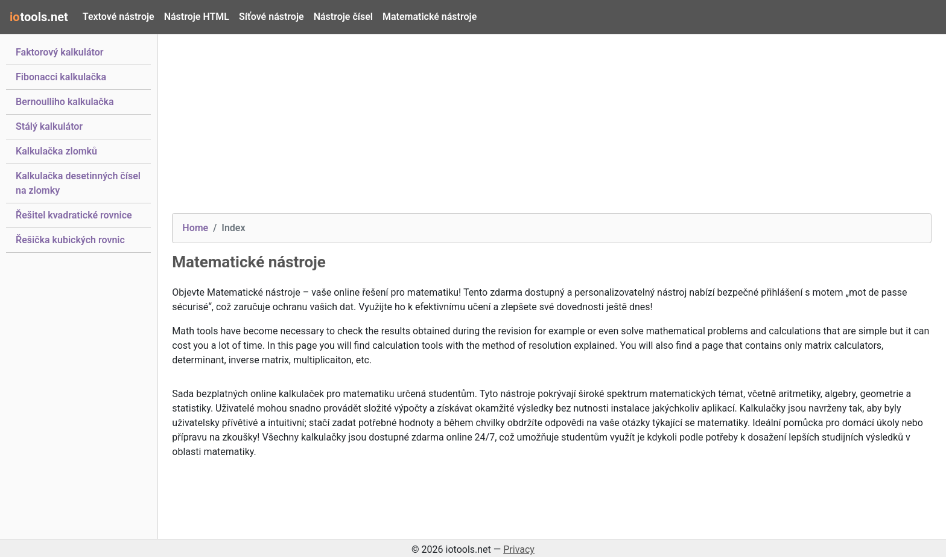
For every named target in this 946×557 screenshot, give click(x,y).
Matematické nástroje (430, 16)
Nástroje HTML (196, 16)
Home (195, 228)
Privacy (519, 549)
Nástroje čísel (343, 16)
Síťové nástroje (271, 16)
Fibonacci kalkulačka (61, 76)
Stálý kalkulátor (49, 125)
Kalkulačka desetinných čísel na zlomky (78, 183)
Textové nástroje (118, 16)
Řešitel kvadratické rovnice (74, 214)
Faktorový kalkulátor (60, 51)
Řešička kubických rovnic (70, 239)
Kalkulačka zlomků (56, 150)
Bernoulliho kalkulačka (65, 100)
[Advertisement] (534, 128)
